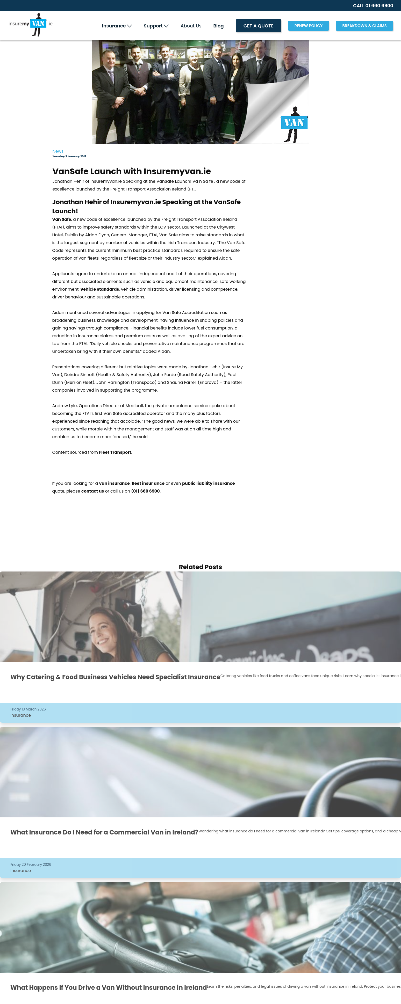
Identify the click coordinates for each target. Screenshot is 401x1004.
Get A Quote (259, 26)
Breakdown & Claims (364, 25)
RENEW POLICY (309, 25)
